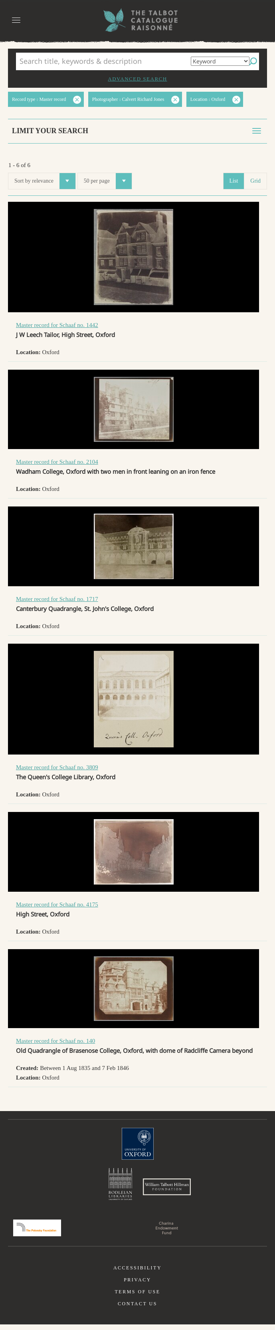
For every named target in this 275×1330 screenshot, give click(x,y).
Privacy (137, 1285)
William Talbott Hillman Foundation (167, 1190)
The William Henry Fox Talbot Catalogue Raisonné (138, 20)
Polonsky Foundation (37, 1233)
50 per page (108, 181)
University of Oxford (138, 1144)
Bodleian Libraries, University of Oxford (120, 1186)
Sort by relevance (44, 181)
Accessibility (137, 1273)
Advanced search (137, 79)
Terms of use (137, 1297)
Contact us (137, 1309)
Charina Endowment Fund (167, 1233)
